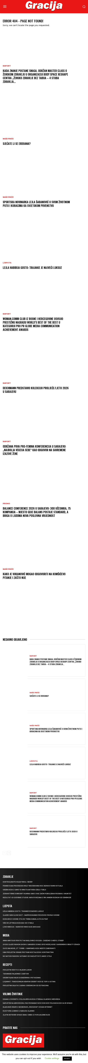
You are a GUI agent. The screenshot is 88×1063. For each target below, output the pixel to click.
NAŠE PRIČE (8, 139)
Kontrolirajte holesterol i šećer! (18, 882)
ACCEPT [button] (67, 1059)
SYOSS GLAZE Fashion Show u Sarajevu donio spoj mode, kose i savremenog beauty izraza (41, 944)
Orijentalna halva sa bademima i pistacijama (22, 978)
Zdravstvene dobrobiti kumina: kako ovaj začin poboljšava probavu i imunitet (37, 894)
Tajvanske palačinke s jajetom (16, 974)
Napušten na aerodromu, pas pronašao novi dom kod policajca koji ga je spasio (37, 1003)
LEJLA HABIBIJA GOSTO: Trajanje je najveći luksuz (32, 267)
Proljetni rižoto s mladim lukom (17, 970)
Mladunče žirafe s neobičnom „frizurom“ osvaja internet (27, 1007)
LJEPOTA (7, 263)
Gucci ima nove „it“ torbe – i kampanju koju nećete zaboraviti (29, 948)
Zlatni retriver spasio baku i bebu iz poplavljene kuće (26, 1015)
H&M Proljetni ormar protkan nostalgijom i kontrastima (28, 952)
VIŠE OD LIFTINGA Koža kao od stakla (18, 923)
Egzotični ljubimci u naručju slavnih (18, 1011)
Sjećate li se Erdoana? (17, 143)
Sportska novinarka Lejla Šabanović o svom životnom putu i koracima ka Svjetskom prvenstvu (36, 204)
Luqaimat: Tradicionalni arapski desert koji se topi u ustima (29, 982)
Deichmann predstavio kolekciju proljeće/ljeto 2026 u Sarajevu (36, 390)
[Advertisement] (44, 611)
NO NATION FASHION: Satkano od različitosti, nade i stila (27, 956)
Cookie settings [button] (52, 1058)
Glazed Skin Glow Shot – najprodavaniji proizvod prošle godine (31, 915)
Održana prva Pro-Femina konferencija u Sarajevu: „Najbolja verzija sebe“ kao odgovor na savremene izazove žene (34, 450)
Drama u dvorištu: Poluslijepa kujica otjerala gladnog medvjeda (31, 999)
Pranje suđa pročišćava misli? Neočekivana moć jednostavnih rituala (33, 886)
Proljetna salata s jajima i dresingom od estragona (25, 985)
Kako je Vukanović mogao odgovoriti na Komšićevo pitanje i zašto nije (34, 576)
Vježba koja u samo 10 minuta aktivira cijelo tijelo (24, 890)
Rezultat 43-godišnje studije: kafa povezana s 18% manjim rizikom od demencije (37, 897)
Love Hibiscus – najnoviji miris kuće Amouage (21, 927)
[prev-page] (4, 853)
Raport (7, 66)
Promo (6, 503)
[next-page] (9, 853)
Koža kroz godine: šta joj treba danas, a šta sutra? (25, 919)
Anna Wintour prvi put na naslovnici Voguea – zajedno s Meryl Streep (33, 941)
